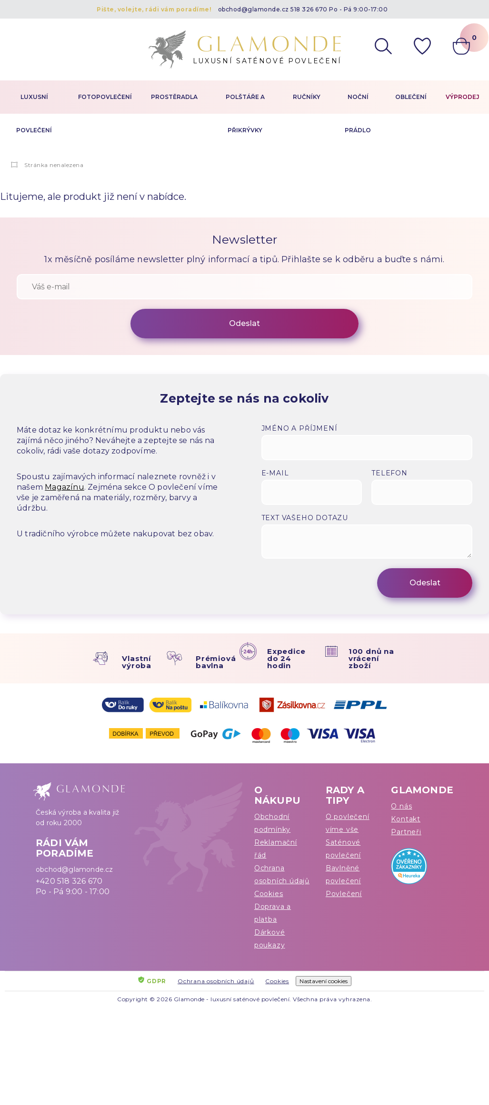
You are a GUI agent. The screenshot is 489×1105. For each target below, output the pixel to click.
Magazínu (64, 487)
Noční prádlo (358, 113)
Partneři (406, 832)
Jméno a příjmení (299, 428)
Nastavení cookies (323, 981)
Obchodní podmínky (272, 823)
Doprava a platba (272, 913)
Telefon (389, 473)
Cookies (268, 893)
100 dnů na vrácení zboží (371, 658)
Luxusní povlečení (34, 113)
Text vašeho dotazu (304, 517)
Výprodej (462, 96)
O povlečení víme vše (347, 823)
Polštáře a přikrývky (245, 113)
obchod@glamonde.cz (253, 9)
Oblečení (411, 96)
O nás (401, 806)
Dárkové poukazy (269, 938)
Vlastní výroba (136, 662)
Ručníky (306, 96)
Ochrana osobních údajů (281, 874)
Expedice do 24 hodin (286, 658)
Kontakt (405, 819)
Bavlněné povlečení (343, 874)
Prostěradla (174, 96)
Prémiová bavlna (216, 662)
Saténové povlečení (343, 848)
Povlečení (344, 893)
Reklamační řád (275, 848)
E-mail (275, 473)
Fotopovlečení (105, 96)
